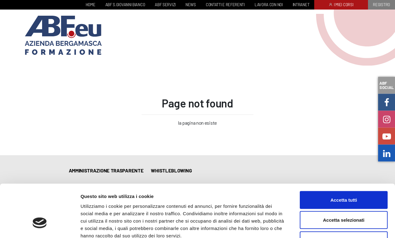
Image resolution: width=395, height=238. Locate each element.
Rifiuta (344, 197)
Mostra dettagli (323, 225)
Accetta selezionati (343, 177)
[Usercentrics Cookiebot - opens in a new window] (40, 226)
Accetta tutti (343, 157)
